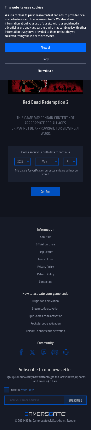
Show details (45, 71)
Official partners (45, 244)
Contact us (45, 282)
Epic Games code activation (45, 316)
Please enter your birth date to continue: (45, 152)
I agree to (22, 389)
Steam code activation (45, 308)
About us (45, 237)
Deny (45, 59)
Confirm (46, 192)
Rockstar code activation (45, 323)
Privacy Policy (45, 267)
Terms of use (45, 259)
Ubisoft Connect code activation (45, 331)
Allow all (45, 47)
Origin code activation (45, 301)
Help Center (46, 252)
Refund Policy (45, 274)
